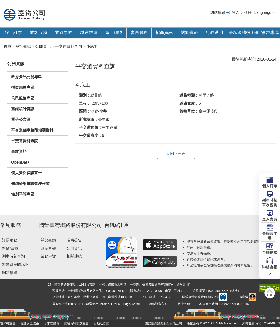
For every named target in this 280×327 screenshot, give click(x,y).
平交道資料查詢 (24, 141)
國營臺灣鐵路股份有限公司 (204, 297)
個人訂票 (269, 185)
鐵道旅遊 (88, 32)
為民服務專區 (22, 98)
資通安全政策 (29, 323)
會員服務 (139, 32)
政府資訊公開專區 (26, 77)
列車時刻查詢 (13, 256)
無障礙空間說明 (15, 264)
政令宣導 (48, 248)
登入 (235, 13)
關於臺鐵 (189, 32)
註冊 (248, 13)
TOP (269, 295)
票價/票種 (10, 248)
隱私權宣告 (8, 323)
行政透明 (214, 32)
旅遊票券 (63, 32)
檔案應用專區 (22, 87)
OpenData (20, 162)
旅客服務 (38, 32)
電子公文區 (20, 119)
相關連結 (74, 256)
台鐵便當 (269, 252)
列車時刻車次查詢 (269, 202)
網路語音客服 (158, 304)
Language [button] (262, 13)
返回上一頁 (175, 154)
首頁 (7, 46)
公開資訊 (74, 248)
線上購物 (114, 32)
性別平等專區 (22, 194)
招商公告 (74, 240)
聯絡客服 (269, 266)
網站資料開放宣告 (76, 323)
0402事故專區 (265, 32)
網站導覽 (217, 13)
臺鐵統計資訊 (22, 109)
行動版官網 (101, 323)
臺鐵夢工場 (269, 235)
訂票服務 (9, 240)
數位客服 (184, 304)
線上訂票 (13, 32)
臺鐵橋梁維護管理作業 (30, 184)
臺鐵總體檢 (239, 32)
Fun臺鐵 (246, 297)
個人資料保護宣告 (26, 173)
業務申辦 (48, 256)
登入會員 (269, 218)
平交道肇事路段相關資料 (32, 130)
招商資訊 (164, 32)
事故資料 (19, 151)
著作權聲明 (51, 323)
